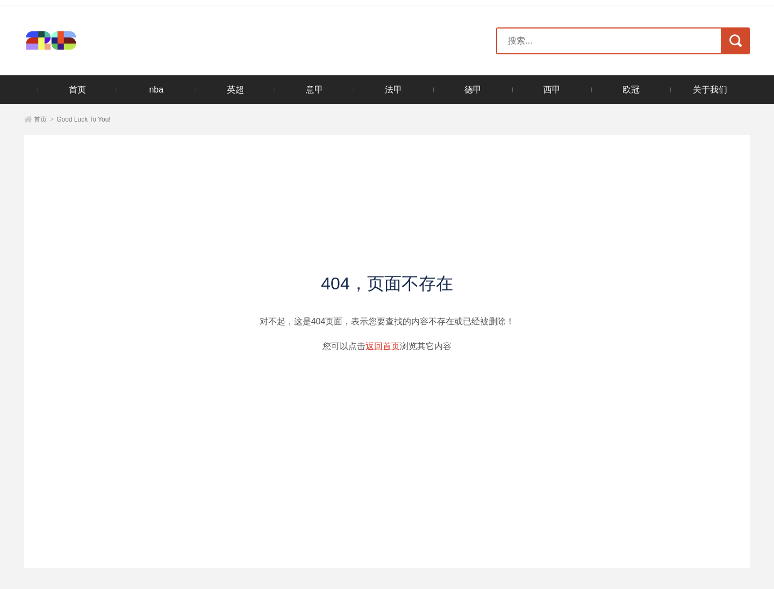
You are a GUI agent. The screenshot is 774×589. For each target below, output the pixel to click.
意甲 (314, 89)
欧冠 (631, 89)
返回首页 (383, 346)
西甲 (552, 89)
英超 (235, 89)
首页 (77, 89)
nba (156, 89)
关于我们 (710, 89)
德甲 (473, 89)
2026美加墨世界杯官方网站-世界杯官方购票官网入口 (89, 40)
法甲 (393, 89)
